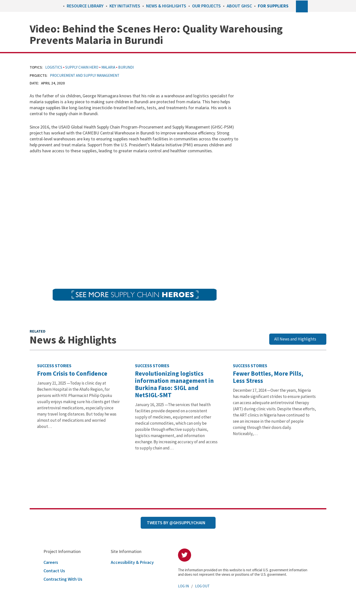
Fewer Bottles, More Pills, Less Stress (268, 377)
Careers (51, 562)
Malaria (108, 67)
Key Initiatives (125, 6)
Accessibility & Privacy (132, 562)
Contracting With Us (63, 579)
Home (58, 6)
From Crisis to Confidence (72, 373)
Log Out (202, 586)
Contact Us (54, 571)
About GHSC (239, 6)
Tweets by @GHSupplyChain (176, 522)
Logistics (53, 67)
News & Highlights (166, 6)
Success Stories (54, 365)
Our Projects (206, 6)
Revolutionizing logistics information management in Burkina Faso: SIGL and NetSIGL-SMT (174, 384)
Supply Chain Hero (81, 67)
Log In (183, 586)
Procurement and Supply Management (84, 75)
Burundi (126, 67)
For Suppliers (273, 6)
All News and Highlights (295, 339)
